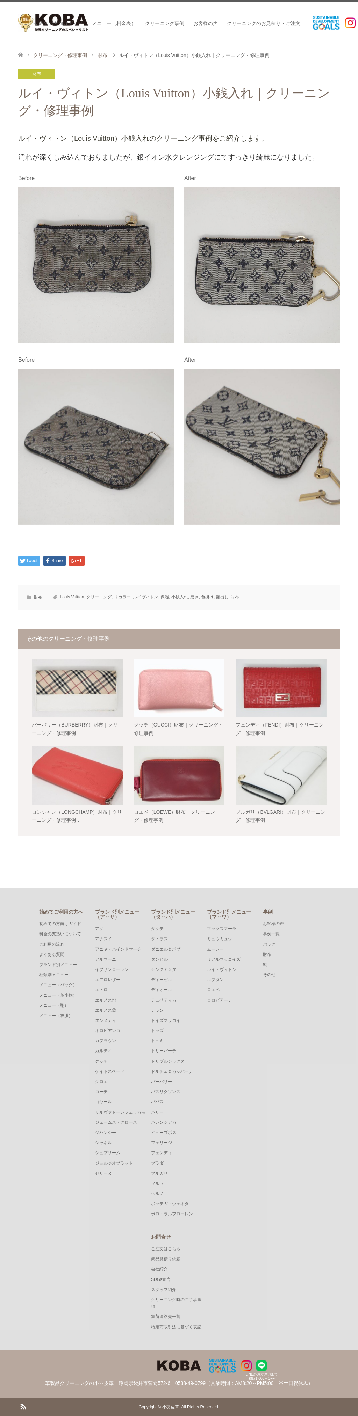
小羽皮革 (170, 1407)
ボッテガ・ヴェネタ (170, 1204)
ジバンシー (105, 1132)
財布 (37, 73)
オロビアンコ (107, 1030)
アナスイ (103, 939)
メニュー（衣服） (56, 1015)
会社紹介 (159, 1269)
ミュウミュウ (219, 939)
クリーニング (99, 597)
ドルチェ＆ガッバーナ (172, 1071)
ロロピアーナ (219, 1000)
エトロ (101, 990)
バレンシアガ (163, 1122)
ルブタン (215, 980)
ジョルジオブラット (114, 1163)
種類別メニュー (54, 975)
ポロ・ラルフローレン (172, 1214)
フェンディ (161, 1153)
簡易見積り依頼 (165, 1259)
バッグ (269, 944)
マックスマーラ (221, 929)
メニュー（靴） (54, 1005)
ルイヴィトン (145, 597)
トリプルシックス (168, 1061)
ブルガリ (159, 1173)
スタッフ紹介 (163, 1289)
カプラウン (105, 1041)
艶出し (222, 597)
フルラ (157, 1183)
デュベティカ (163, 1000)
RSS (23, 1406)
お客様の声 (205, 23)
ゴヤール (103, 1102)
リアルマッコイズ (224, 959)
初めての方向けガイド (58, 23)
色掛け (207, 597)
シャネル (103, 1143)
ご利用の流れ (51, 944)
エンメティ (105, 1020)
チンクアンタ (163, 969)
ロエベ (213, 990)
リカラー (122, 597)
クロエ (101, 1081)
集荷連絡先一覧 (165, 1316)
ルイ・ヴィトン (221, 969)
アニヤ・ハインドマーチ (118, 949)
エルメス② (105, 1010)
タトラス (159, 939)
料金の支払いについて (60, 934)
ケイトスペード (109, 1071)
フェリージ (161, 1143)
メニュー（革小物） (58, 995)
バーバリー (161, 1081)
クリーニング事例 (164, 23)
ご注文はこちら (165, 1248)
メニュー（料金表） (114, 23)
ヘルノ (157, 1193)
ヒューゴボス (163, 1132)
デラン (157, 1010)
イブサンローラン (112, 969)
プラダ (157, 1163)
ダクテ (157, 929)
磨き (194, 597)
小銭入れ (179, 597)
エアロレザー (107, 980)
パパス (157, 1102)
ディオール (161, 990)
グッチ (101, 1061)
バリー (157, 1112)
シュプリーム (107, 1153)
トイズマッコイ (165, 1020)
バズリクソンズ (165, 1092)
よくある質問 (51, 954)
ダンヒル (159, 959)
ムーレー (215, 949)
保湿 (164, 597)
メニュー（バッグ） (58, 985)
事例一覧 (271, 934)
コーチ (101, 1092)
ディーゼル (161, 980)
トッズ (157, 1030)
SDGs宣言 (161, 1279)
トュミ (157, 1041)
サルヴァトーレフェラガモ (120, 1112)
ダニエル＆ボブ (165, 949)
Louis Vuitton (72, 597)
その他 (269, 975)
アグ (99, 929)
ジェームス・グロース (116, 1122)
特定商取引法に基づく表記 (176, 1327)
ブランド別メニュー (58, 964)
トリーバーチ (163, 1051)
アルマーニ (105, 959)
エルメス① (105, 1000)
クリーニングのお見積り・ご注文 (263, 23)
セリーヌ (103, 1173)
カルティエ (105, 1051)
